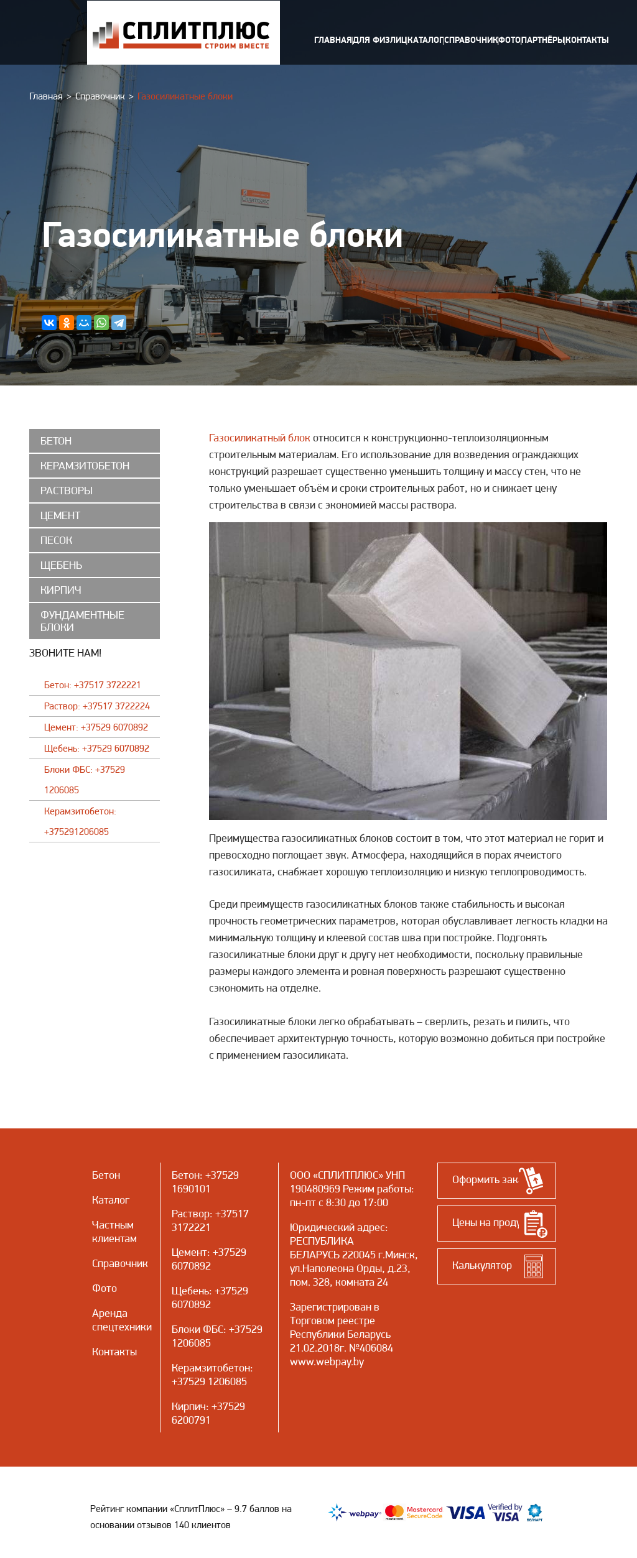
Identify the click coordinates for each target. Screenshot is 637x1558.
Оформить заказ (490, 1179)
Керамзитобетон (211, 1367)
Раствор (191, 1213)
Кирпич (189, 1406)
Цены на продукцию (498, 1221)
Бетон (186, 1174)
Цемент (189, 1251)
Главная (46, 96)
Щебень (190, 1290)
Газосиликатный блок (259, 437)
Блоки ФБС (197, 1328)
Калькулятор (482, 1264)
